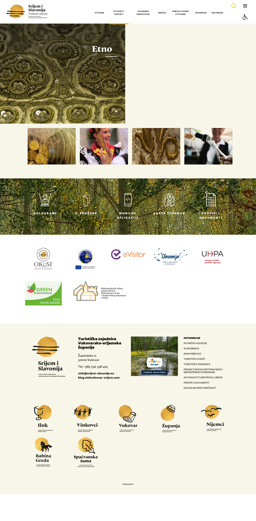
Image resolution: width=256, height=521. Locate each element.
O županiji (99, 13)
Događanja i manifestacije (143, 12)
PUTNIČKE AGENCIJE (195, 370)
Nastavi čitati (149, 140)
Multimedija (217, 13)
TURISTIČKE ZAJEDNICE (197, 391)
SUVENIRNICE (191, 375)
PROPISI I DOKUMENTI (196, 409)
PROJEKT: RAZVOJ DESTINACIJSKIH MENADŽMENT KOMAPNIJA (203, 398)
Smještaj (162, 13)
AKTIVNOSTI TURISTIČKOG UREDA (203, 404)
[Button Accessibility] (245, 22)
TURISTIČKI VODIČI (194, 385)
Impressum (128, 511)
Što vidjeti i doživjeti (118, 12)
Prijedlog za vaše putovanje (180, 12)
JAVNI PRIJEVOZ (192, 380)
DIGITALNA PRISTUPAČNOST (200, 414)
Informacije (201, 13)
